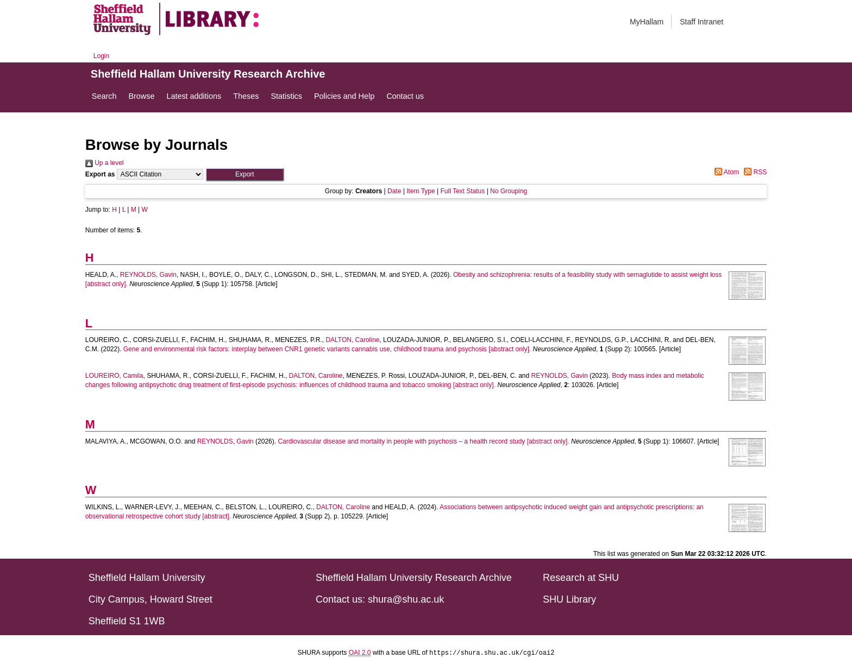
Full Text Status (462, 191)
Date (394, 191)
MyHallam (646, 21)
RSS (754, 172)
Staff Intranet (701, 21)
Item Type (420, 191)
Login (101, 56)
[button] (244, 174)
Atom (725, 172)
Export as (100, 174)
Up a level (104, 163)
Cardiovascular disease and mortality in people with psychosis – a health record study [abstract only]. (423, 441)
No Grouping (508, 191)
